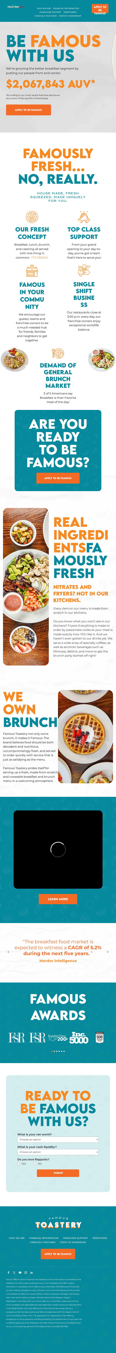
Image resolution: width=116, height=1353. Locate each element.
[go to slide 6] (64, 1051)
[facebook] (8, 1273)
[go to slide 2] (54, 1051)
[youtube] (20, 1273)
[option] (58, 952)
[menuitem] (44, 8)
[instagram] (25, 1273)
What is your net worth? (34, 1134)
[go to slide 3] (56, 1051)
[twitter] (14, 1273)
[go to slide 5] (61, 1051)
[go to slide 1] (52, 1051)
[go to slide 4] (59, 1051)
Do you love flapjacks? (33, 1159)
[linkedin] (31, 1273)
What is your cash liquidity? (37, 1147)
